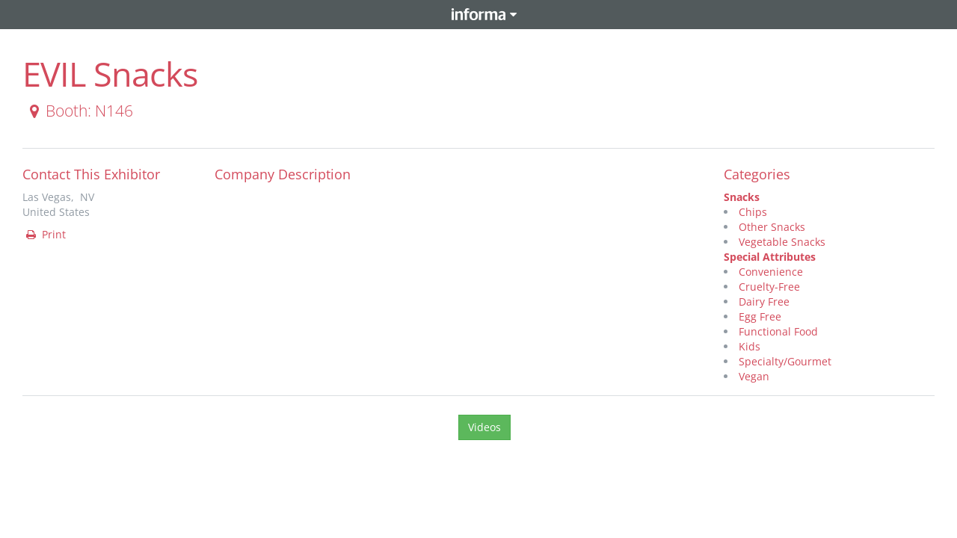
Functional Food (778, 331)
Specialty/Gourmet (785, 361)
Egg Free (760, 316)
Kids (749, 346)
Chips (753, 212)
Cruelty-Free (769, 286)
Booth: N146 (78, 110)
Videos (484, 427)
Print (45, 234)
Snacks (742, 197)
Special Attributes (770, 257)
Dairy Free (764, 301)
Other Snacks (772, 227)
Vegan (754, 376)
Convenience (771, 272)
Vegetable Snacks (782, 242)
